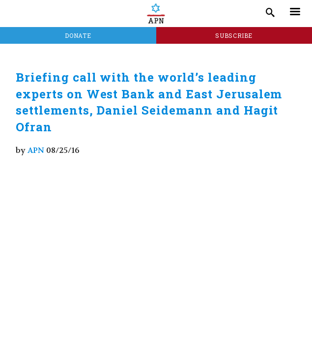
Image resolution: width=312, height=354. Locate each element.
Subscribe (234, 35)
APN (36, 150)
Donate (78, 35)
